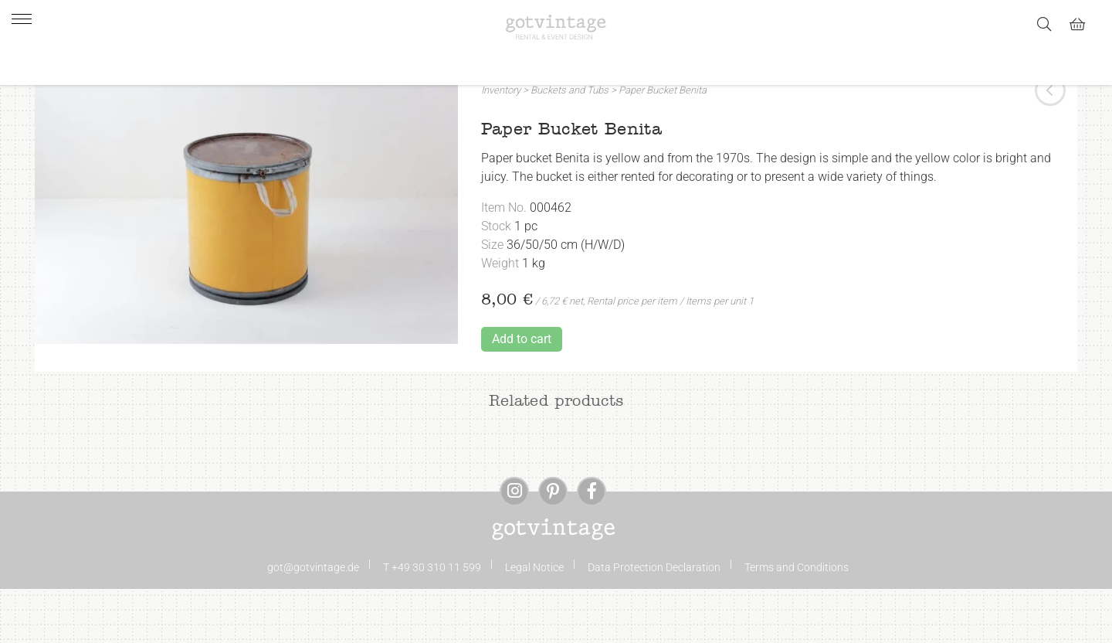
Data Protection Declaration (654, 615)
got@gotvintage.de (313, 615)
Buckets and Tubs (570, 138)
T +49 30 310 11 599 (432, 615)
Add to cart (521, 386)
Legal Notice (534, 615)
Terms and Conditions (796, 615)
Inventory (500, 138)
